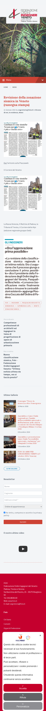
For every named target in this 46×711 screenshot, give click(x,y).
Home (6, 87)
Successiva (8, 351)
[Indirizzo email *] (23, 500)
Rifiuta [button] (23, 696)
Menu (23, 80)
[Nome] (23, 486)
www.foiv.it (12, 601)
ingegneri (15, 303)
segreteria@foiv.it (25, 110)
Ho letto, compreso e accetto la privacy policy (23, 514)
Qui (5, 163)
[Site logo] (23, 21)
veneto (36, 306)
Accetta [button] (22, 687)
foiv (6, 303)
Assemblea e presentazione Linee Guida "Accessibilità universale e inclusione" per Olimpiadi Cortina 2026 (29, 440)
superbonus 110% (24, 306)
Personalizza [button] (23, 705)
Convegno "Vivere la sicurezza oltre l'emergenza (29, 402)
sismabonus (9, 306)
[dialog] (23, 671)
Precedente (9, 319)
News (15, 87)
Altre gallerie (11, 469)
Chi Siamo (7, 619)
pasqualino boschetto (31, 303)
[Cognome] (23, 493)
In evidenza (13, 112)
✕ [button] (40, 635)
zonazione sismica (12, 309)
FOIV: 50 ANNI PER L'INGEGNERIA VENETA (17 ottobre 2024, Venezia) (29, 454)
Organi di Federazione (12, 628)
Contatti (7, 624)
